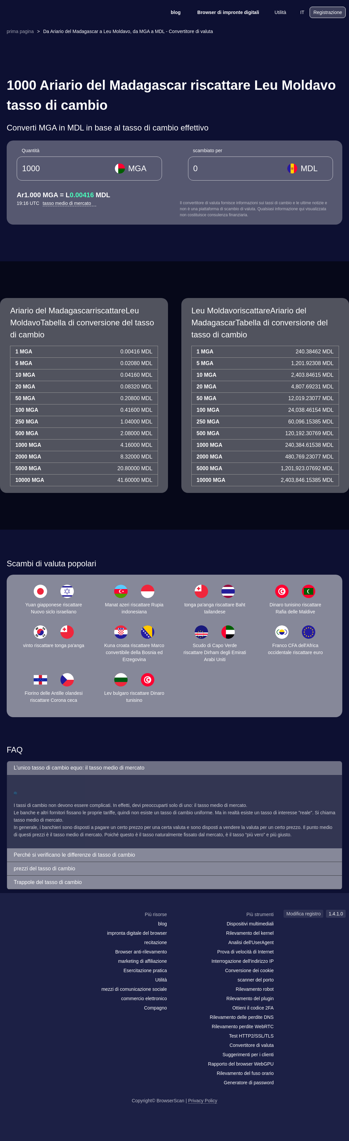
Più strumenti (260, 914)
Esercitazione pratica (145, 970)
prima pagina (20, 31)
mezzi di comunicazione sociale (134, 989)
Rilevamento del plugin (250, 998)
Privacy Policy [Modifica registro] (202, 1100)
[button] (174, 768)
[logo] (36, 12)
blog (171, 12)
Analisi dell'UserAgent (251, 942)
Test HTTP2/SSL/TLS (251, 1036)
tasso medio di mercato (70, 203)
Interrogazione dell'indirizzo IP (242, 961)
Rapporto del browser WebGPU (241, 1064)
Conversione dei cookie (249, 970)
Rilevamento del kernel (250, 933)
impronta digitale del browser (137, 933)
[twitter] (38, 927)
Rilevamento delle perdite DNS (242, 1017)
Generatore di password (249, 1082)
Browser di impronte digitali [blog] (224, 12)
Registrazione (327, 12)
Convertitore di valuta (251, 1045)
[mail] (11, 927)
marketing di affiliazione (142, 961)
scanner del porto (255, 979)
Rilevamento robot (255, 989)
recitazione (155, 942)
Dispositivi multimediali (250, 923)
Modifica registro (303, 913)
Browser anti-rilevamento (141, 951)
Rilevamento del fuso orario (245, 1073)
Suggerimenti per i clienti (248, 1054)
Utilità (276, 12)
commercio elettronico (144, 998)
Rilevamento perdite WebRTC (243, 1026)
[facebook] (25, 927)
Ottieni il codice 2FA (253, 1008)
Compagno (155, 1008)
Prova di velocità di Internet (245, 951)
